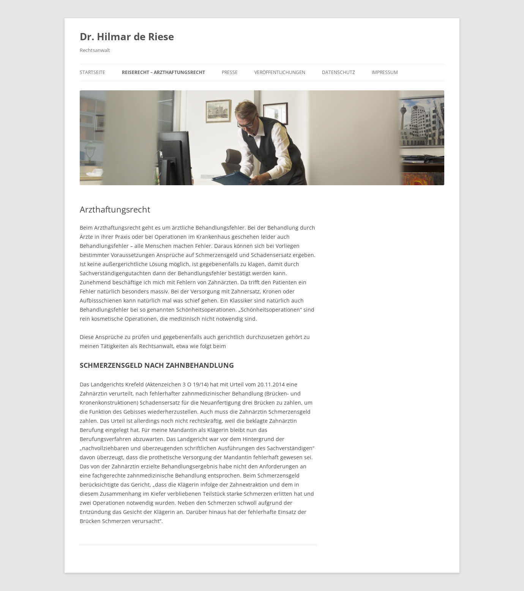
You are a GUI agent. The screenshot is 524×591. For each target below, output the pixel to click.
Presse (230, 72)
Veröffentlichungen (279, 72)
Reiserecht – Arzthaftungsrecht (163, 72)
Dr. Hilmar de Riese (127, 36)
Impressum (385, 72)
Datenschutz (338, 72)
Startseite (92, 72)
